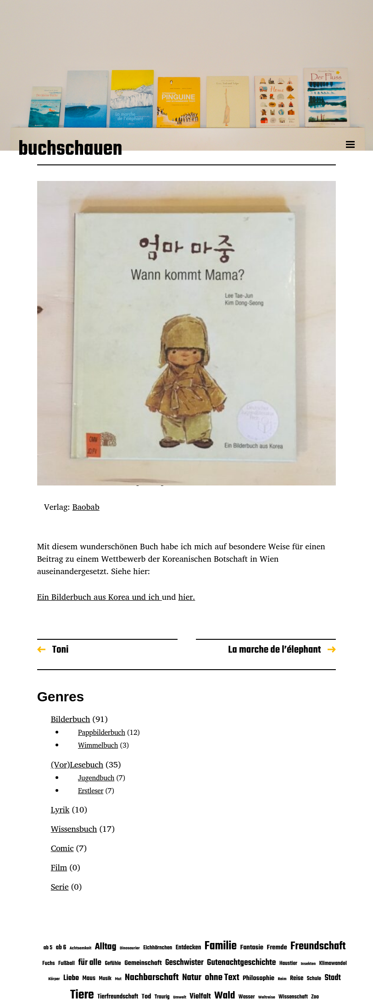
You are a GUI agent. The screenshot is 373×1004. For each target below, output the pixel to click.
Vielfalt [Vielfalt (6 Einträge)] (200, 997)
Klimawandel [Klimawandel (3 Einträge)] (333, 963)
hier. (186, 597)
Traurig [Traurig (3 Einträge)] (162, 997)
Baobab (86, 506)
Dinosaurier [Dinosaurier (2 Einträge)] (130, 948)
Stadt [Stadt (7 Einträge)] (332, 978)
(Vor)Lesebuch (77, 764)
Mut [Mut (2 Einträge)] (118, 979)
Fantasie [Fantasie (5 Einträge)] (251, 947)
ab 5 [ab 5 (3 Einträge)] (48, 947)
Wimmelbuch (98, 745)
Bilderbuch (70, 719)
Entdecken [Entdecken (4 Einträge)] (188, 948)
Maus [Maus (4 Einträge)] (89, 978)
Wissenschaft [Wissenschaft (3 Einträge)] (293, 997)
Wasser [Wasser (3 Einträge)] (247, 997)
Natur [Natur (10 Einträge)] (191, 977)
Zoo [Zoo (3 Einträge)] (315, 997)
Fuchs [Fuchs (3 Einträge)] (48, 963)
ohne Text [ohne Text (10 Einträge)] (222, 977)
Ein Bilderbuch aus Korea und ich (99, 597)
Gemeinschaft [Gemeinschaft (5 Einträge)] (142, 963)
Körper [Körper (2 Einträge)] (54, 979)
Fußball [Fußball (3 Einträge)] (66, 963)
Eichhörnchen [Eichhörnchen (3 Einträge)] (157, 947)
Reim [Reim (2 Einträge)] (282, 979)
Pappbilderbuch (101, 732)
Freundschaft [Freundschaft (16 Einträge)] (317, 946)
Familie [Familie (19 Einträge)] (221, 946)
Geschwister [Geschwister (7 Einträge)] (184, 963)
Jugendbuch (96, 778)
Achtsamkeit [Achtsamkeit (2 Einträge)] (80, 948)
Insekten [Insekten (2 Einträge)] (308, 963)
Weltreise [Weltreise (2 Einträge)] (266, 997)
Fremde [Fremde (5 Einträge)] (277, 947)
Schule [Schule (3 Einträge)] (314, 978)
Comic (62, 848)
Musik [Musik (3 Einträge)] (105, 978)
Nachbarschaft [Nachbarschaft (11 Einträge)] (151, 977)
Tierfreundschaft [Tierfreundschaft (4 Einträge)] (117, 997)
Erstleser (90, 790)
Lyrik (60, 809)
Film (59, 867)
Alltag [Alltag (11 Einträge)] (106, 946)
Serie (60, 886)
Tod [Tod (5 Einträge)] (146, 996)
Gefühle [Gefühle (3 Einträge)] (113, 963)
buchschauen (70, 150)
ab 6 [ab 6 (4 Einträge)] (61, 948)
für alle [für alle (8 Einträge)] (89, 963)
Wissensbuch (74, 828)
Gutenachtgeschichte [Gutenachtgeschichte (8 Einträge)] (241, 963)
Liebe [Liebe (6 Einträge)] (71, 978)
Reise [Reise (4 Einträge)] (296, 978)
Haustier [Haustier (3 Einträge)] (288, 963)
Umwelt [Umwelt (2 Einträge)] (179, 997)
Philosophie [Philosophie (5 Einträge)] (258, 978)
